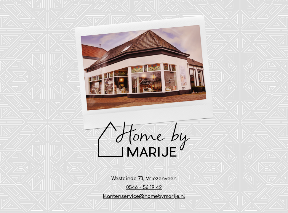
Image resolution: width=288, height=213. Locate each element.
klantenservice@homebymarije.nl (144, 196)
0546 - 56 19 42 (144, 188)
